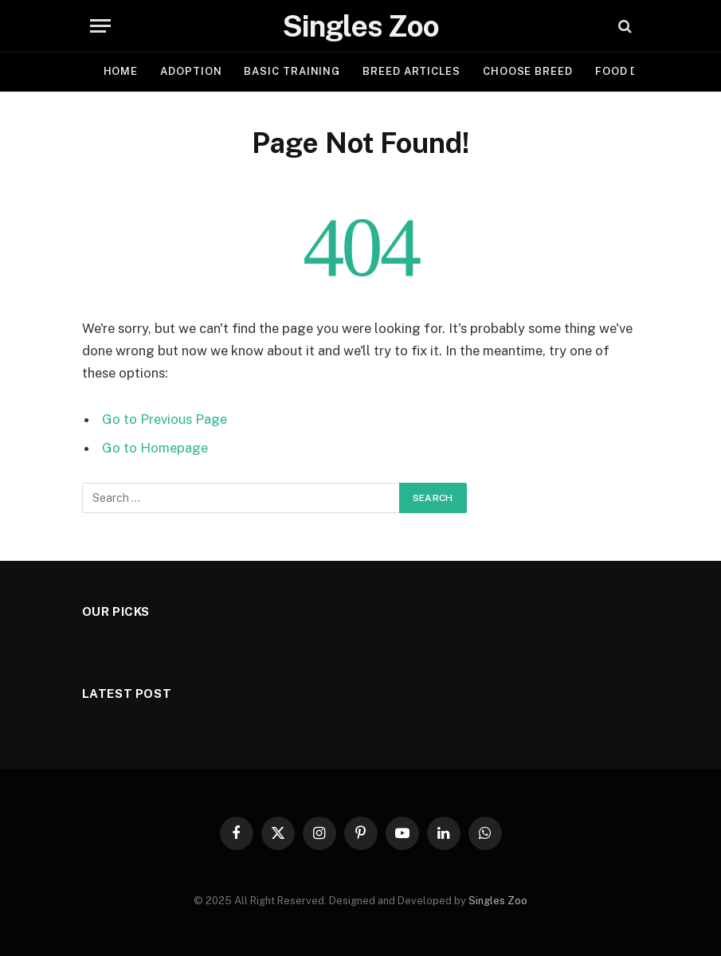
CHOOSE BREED (528, 71)
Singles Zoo (497, 901)
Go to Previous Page (164, 419)
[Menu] (100, 26)
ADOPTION (190, 71)
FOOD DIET (626, 71)
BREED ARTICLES (411, 71)
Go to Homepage (155, 448)
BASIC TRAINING (292, 71)
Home (121, 71)
